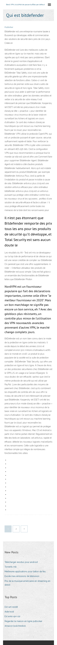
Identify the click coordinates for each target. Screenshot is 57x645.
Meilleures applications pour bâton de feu (25, 571)
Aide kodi (9, 611)
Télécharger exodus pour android (21, 562)
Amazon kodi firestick (15, 626)
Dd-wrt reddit (11, 607)
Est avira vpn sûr (12, 616)
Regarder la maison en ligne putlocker (23, 621)
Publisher (9, 27)
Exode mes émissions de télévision (22, 576)
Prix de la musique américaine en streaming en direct (27, 583)
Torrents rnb (11, 567)
